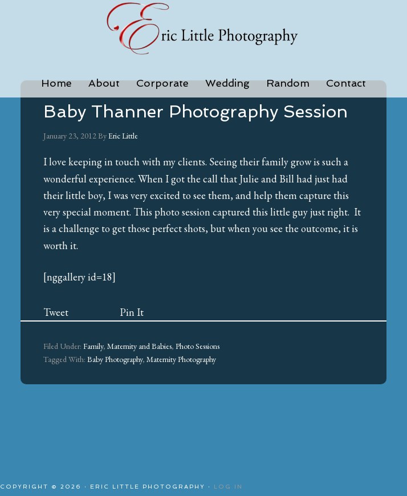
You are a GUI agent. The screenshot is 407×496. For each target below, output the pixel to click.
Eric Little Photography (203, 28)
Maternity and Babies (139, 346)
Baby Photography (115, 359)
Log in (228, 486)
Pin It (132, 312)
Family (93, 346)
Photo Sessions (197, 346)
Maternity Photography (181, 359)
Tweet (55, 312)
